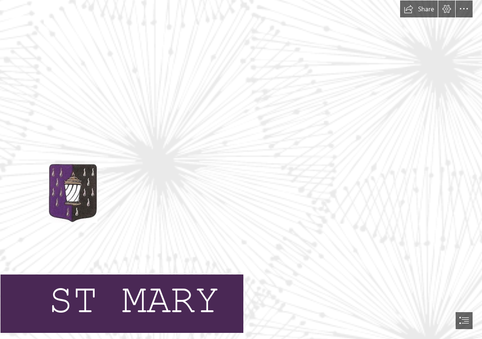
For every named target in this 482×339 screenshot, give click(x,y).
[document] (241, 169)
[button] (419, 8)
